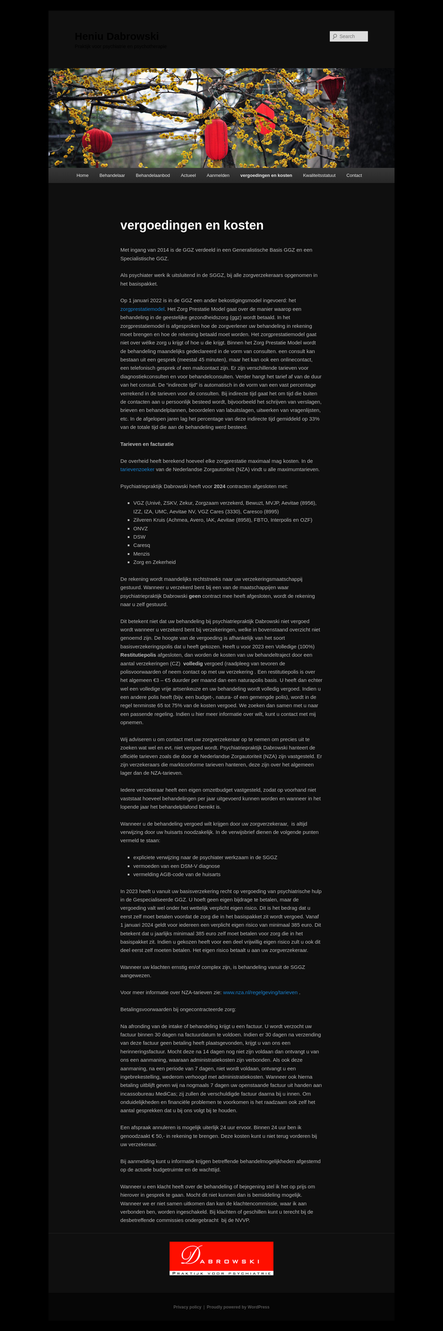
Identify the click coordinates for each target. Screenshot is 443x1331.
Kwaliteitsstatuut (319, 175)
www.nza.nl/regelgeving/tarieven (261, 992)
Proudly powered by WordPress (238, 1307)
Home (82, 175)
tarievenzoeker (137, 469)
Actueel (188, 175)
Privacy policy (187, 1307)
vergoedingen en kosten (266, 175)
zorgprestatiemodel (142, 309)
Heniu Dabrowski (117, 36)
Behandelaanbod (153, 175)
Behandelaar (112, 175)
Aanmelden (218, 175)
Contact (354, 175)
